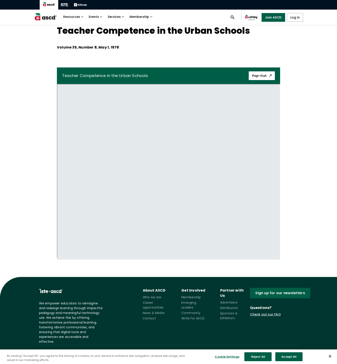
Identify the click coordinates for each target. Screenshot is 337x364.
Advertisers (228, 302)
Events (96, 17)
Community (190, 313)
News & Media (153, 313)
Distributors (229, 308)
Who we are (152, 297)
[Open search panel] (232, 17)
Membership (141, 17)
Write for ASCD (192, 318)
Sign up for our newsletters (280, 292)
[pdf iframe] (168, 171)
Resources (73, 17)
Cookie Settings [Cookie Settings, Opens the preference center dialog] (227, 359)
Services (116, 17)
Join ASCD (273, 17)
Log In (295, 17)
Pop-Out (262, 76)
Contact (149, 318)
